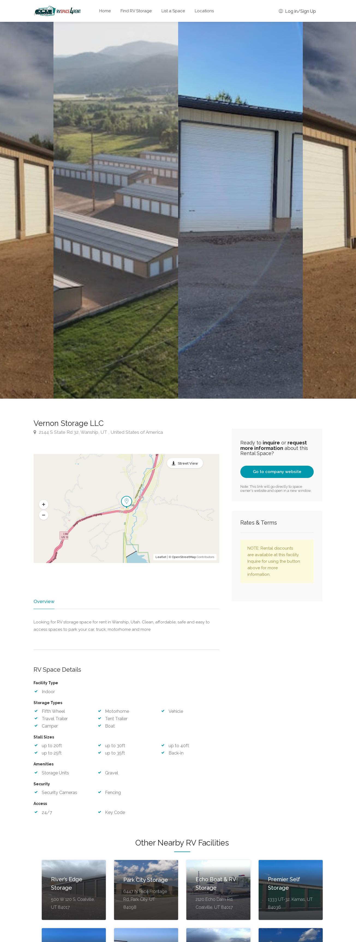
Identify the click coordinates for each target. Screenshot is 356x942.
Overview (44, 601)
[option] (240, 210)
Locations (204, 10)
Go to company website (277, 471)
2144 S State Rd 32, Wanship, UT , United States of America (98, 432)
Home (105, 10)
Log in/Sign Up (297, 11)
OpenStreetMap (184, 557)
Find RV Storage (136, 10)
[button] (43, 504)
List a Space (173, 10)
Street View (188, 463)
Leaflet (160, 557)
